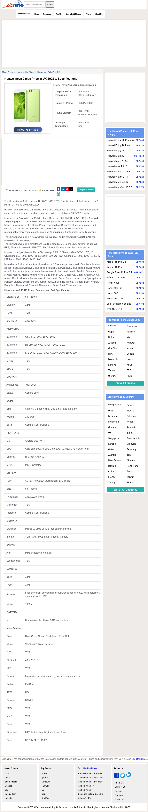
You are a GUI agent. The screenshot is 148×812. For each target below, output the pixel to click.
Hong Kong (133, 466)
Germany (131, 449)
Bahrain (112, 466)
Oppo (111, 331)
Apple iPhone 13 (86, 786)
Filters (88, 14)
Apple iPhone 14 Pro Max (90, 773)
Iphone (112, 325)
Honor (130, 359)
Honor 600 (112, 293)
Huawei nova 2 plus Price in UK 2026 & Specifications (40, 78)
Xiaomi (112, 342)
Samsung (132, 326)
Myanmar (113, 416)
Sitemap (119, 795)
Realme (131, 331)
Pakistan (131, 416)
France (112, 477)
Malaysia (131, 443)
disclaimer (120, 799)
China (111, 471)
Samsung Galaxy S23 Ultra (90, 794)
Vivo (129, 337)
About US (99, 14)
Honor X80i (113, 282)
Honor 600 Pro (114, 288)
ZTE (129, 370)
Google (130, 353)
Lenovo (112, 364)
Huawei (131, 342)
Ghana (130, 482)
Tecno (111, 370)
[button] (58, 189)
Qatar (111, 449)
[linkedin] (128, 777)
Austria (112, 454)
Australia (131, 427)
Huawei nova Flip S (117, 166)
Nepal (130, 421)
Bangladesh (114, 404)
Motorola (113, 359)
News (36, 14)
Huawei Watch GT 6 (117, 176)
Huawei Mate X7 (115, 155)
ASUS (130, 364)
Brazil (130, 471)
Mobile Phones (24, 14)
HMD (129, 376)
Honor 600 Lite (115, 298)
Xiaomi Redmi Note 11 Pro (90, 777)
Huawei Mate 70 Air (117, 161)
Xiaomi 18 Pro (114, 267)
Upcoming (47, 14)
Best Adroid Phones (73, 14)
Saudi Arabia (133, 438)
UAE (110, 410)
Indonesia (113, 421)
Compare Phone (85, 189)
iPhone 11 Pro (85, 798)
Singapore (113, 438)
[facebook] (116, 777)
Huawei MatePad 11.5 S (119, 187)
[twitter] (122, 777)
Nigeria (130, 410)
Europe (112, 443)
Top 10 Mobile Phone (87, 768)
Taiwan (130, 477)
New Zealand (115, 460)
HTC (110, 353)
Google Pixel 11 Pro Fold (120, 272)
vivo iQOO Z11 (114, 309)
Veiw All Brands (125, 383)
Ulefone (112, 376)
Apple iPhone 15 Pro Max (90, 782)
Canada (112, 427)
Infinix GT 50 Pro (116, 277)
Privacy (118, 791)
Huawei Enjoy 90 (116, 150)
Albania (131, 460)
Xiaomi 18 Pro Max (117, 261)
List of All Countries (125, 489)
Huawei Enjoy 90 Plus (118, 145)
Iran (129, 454)
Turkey (111, 482)
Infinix (130, 348)
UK (109, 432)
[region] (74, 43)
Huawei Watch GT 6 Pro (119, 171)
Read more (142, 759)
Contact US (120, 787)
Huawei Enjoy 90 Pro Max (120, 140)
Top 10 (58, 14)
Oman (130, 405)
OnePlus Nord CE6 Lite (119, 303)
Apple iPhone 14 (86, 790)
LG (43, 790)
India (129, 432)
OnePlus (112, 348)
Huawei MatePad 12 (117, 182)
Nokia (111, 337)
